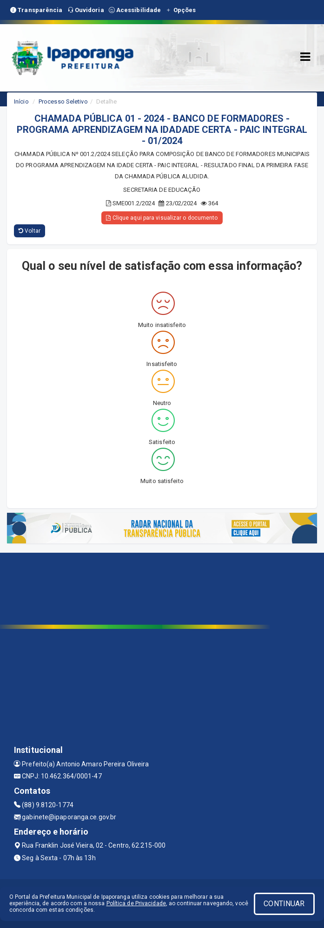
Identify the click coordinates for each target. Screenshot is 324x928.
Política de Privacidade (136, 903)
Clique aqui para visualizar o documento (162, 218)
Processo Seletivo (63, 101)
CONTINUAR (284, 903)
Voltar (29, 231)
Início (21, 101)
